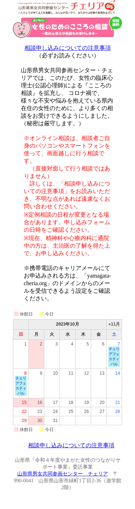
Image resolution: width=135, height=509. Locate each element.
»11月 (114, 324)
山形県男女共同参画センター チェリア (62, 474)
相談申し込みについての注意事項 (67, 48)
